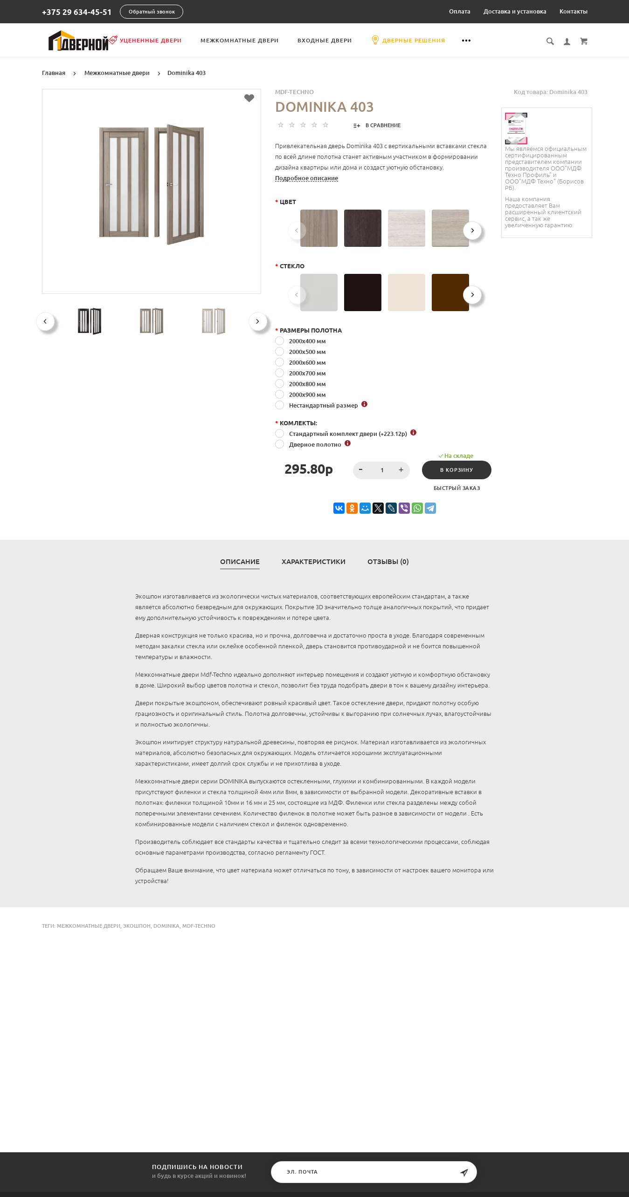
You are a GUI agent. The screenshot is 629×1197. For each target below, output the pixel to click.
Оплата (459, 11)
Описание (240, 560)
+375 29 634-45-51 (77, 11)
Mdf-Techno (198, 925)
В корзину (454, 469)
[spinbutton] (377, 469)
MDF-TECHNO (294, 91)
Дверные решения (454, 40)
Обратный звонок (152, 11)
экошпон (137, 925)
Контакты (574, 11)
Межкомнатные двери (286, 40)
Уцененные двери (191, 40)
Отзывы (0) (388, 560)
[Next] (472, 229)
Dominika (166, 925)
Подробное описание (306, 177)
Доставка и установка (515, 11)
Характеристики (314, 560)
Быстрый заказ (454, 487)
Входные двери (371, 40)
